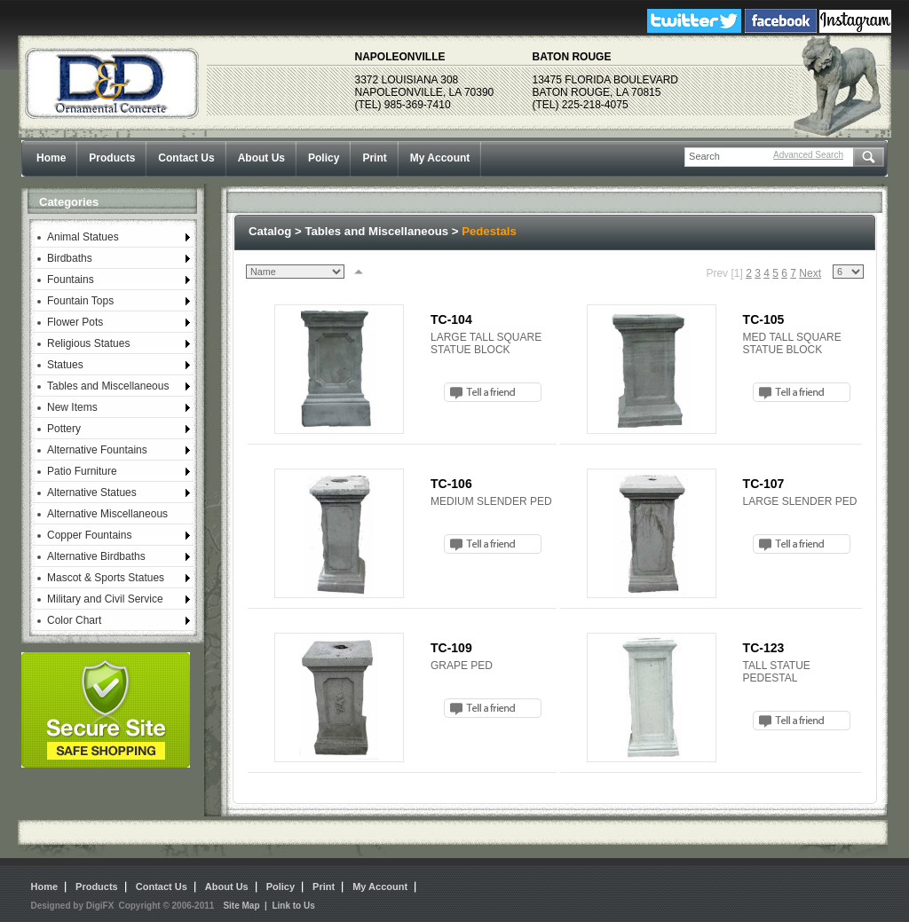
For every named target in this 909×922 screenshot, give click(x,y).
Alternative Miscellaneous (107, 514)
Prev (717, 273)
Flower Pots (75, 322)
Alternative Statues (92, 492)
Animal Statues (83, 237)
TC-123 (764, 648)
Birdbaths (69, 258)
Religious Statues (88, 343)
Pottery (64, 428)
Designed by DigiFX (73, 905)
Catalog (270, 231)
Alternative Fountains (97, 450)
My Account (440, 158)
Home (51, 158)
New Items (72, 407)
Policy (323, 158)
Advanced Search (808, 155)
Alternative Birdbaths (96, 556)
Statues (65, 365)
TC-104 (451, 319)
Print (374, 158)
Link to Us (293, 905)
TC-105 (764, 319)
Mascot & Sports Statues (105, 577)
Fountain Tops (80, 301)
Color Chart (74, 620)
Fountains (70, 279)
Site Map (241, 905)
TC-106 (451, 484)
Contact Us (186, 158)
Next (810, 273)
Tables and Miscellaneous (108, 386)
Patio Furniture (82, 471)
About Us (261, 158)
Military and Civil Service (105, 599)
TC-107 (764, 484)
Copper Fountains (89, 535)
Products (112, 158)
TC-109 (451, 648)
